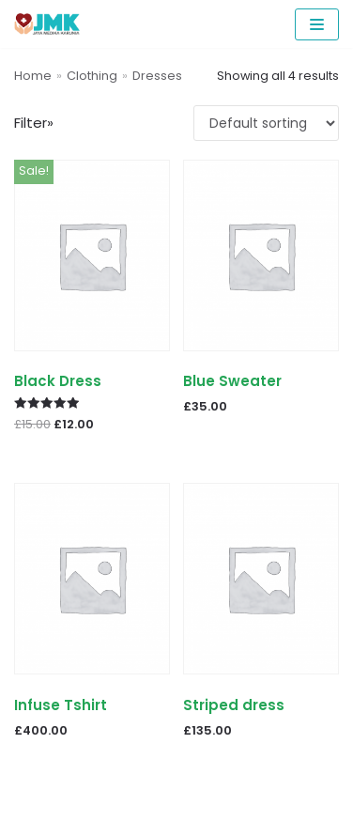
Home (33, 76)
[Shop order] (266, 123)
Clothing (92, 76)
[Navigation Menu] (317, 24)
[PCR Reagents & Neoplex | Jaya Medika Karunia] (47, 24)
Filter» (34, 122)
